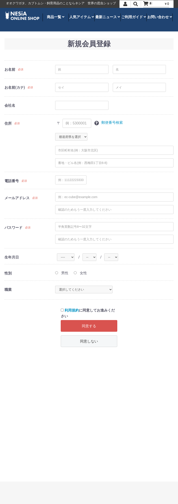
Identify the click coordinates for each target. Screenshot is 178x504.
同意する (89, 326)
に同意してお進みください (88, 313)
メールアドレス (17, 198)
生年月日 (11, 257)
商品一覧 (55, 17)
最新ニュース (107, 17)
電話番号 (11, 181)
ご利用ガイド (133, 17)
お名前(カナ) (14, 87)
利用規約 (72, 310)
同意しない (89, 341)
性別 (8, 273)
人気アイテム (81, 17)
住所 (8, 123)
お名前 (9, 69)
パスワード (13, 227)
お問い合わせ (159, 17)
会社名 (9, 105)
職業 (8, 289)
